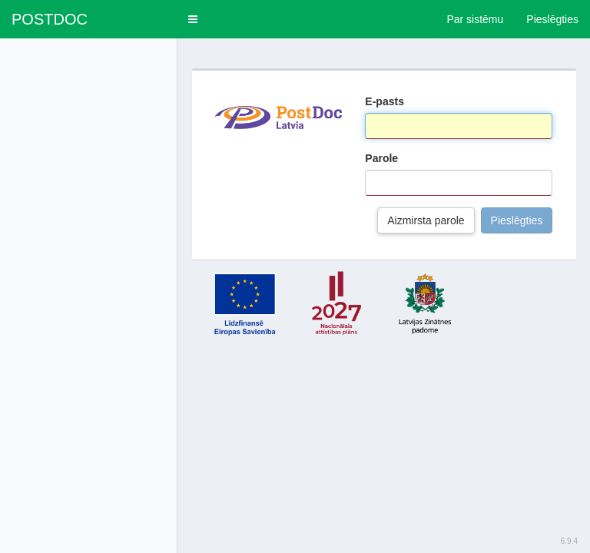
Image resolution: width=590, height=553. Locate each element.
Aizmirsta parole (425, 220)
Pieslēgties (517, 220)
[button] (193, 19)
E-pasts (384, 101)
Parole (381, 158)
